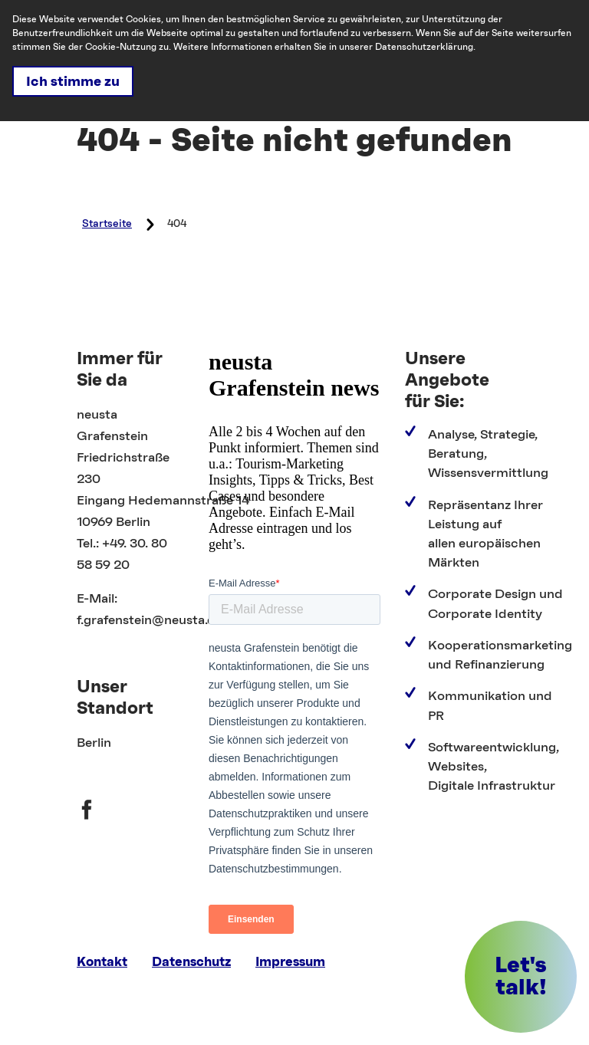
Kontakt (102, 961)
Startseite (107, 224)
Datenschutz (191, 961)
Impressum (290, 961)
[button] (521, 977)
